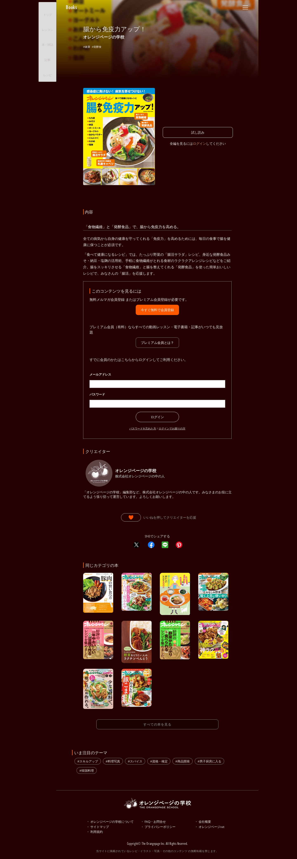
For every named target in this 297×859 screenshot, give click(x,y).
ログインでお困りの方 (172, 428)
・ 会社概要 (204, 820)
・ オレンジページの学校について (113, 820)
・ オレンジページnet (211, 826)
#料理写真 (113, 760)
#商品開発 (182, 760)
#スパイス (135, 760)
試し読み (197, 132)
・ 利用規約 (95, 832)
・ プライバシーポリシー (160, 826)
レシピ (47, 71)
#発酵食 (100, 46)
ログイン (199, 143)
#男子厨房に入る (209, 760)
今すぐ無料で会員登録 (157, 309)
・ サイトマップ (99, 826)
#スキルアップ (87, 760)
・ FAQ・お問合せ (155, 820)
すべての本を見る (157, 723)
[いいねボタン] (131, 517)
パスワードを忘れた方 (142, 428)
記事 (47, 56)
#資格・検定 (159, 760)
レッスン (47, 26)
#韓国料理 (86, 769)
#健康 (87, 46)
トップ (47, 11)
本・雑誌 (47, 41)
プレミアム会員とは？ (157, 342)
